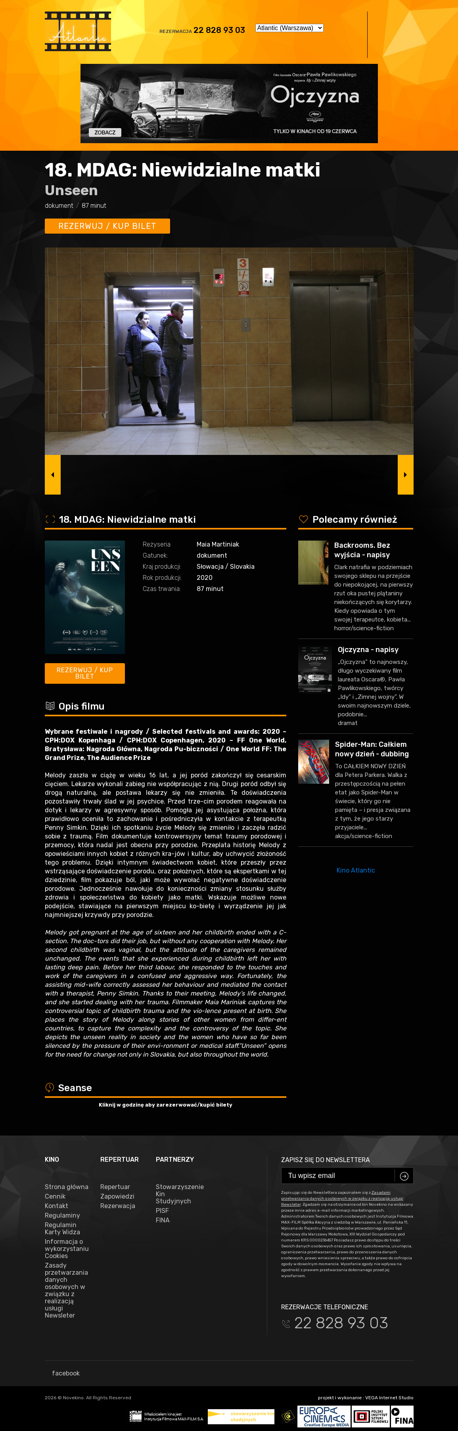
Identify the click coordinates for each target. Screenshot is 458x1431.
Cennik (55, 1196)
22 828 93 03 (219, 30)
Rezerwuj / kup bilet (107, 226)
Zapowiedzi (117, 1196)
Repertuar (115, 1187)
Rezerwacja (117, 1206)
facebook (62, 1373)
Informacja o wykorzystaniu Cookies (66, 1249)
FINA (163, 1220)
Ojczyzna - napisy (368, 649)
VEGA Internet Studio (389, 1397)
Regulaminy (62, 1215)
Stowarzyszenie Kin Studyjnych (177, 1194)
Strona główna (66, 1187)
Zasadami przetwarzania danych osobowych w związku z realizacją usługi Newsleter (342, 1198)
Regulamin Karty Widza (62, 1229)
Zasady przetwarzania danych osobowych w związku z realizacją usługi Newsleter (66, 1290)
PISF (162, 1210)
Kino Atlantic (356, 870)
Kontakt (56, 1206)
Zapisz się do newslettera (325, 1160)
